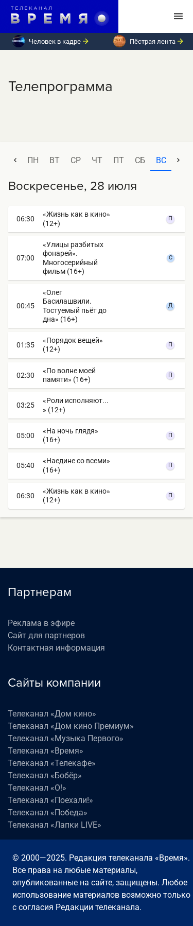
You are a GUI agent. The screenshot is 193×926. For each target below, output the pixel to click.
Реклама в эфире (41, 623)
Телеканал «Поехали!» (50, 800)
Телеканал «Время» (45, 751)
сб (140, 160)
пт (118, 160)
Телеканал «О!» (37, 788)
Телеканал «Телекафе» (52, 763)
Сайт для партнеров (46, 635)
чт (97, 160)
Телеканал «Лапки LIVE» (54, 825)
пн (33, 160)
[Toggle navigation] (178, 16)
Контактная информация (56, 648)
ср (76, 160)
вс (161, 160)
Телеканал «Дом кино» (52, 714)
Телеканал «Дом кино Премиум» (71, 726)
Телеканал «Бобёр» (45, 775)
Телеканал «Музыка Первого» (66, 738)
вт (54, 160)
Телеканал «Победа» (47, 812)
